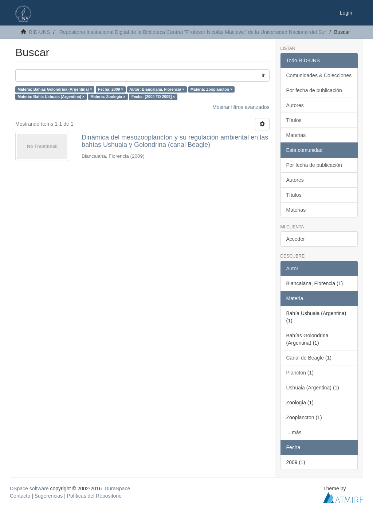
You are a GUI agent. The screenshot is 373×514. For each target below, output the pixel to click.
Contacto (20, 496)
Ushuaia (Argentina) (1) (312, 388)
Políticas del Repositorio (94, 496)
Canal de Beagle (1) (309, 358)
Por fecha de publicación (314, 90)
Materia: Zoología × (107, 96)
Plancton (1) (300, 373)
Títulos (294, 120)
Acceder (295, 239)
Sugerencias (48, 496)
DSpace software (29, 488)
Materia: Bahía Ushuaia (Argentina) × (51, 96)
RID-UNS (39, 32)
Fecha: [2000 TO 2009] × (153, 96)
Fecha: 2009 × (110, 89)
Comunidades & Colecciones (319, 75)
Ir (263, 75)
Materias (296, 135)
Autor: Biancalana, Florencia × (156, 89)
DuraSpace (117, 488)
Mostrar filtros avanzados (240, 107)
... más (294, 432)
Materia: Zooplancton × (211, 89)
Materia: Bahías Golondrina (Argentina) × (54, 89)
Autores (295, 105)
